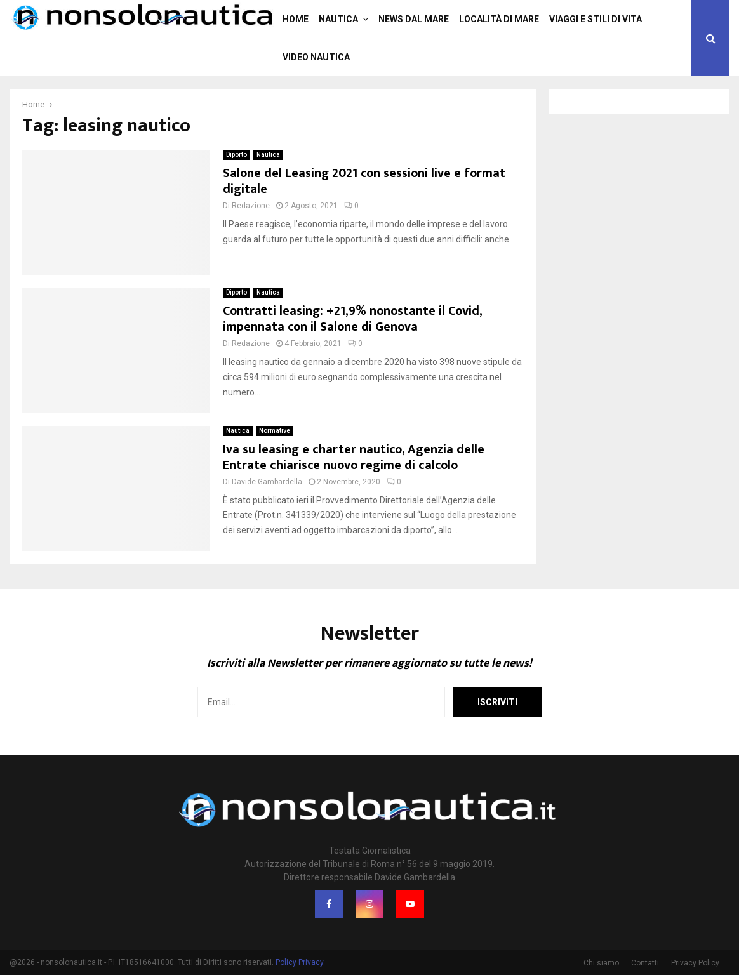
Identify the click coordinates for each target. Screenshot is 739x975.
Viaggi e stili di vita (595, 19)
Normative (274, 430)
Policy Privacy (300, 962)
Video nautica (316, 57)
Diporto (236, 154)
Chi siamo (601, 962)
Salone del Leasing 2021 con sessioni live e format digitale (364, 181)
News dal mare (413, 19)
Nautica (338, 19)
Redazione (251, 205)
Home (296, 19)
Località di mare (499, 19)
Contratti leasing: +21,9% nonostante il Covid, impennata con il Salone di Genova (352, 319)
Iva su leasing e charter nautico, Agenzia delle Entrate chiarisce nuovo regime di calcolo (353, 457)
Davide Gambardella (267, 481)
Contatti (645, 962)
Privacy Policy (695, 962)
